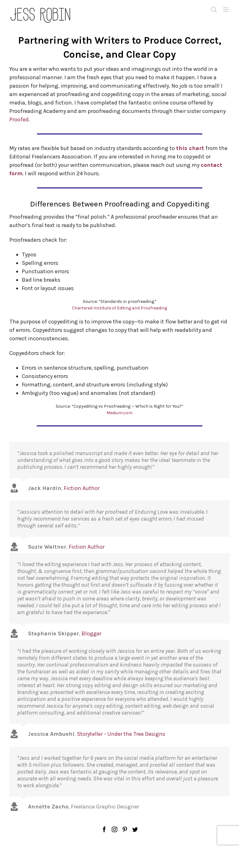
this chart (190, 148)
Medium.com (119, 412)
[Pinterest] (125, 829)
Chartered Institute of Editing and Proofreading (119, 308)
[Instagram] (114, 829)
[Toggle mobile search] (214, 9)
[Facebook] (104, 829)
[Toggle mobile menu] (226, 9)
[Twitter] (135, 829)
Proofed (19, 119)
